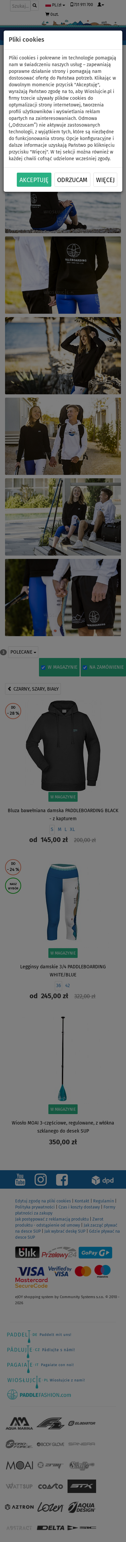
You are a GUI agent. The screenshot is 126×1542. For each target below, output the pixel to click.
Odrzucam (72, 180)
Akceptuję (34, 180)
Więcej (105, 180)
